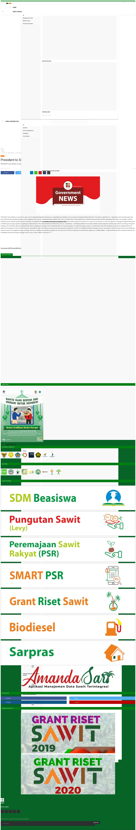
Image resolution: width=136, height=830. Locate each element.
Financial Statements (28, 23)
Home (14, 7)
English (124, 2)
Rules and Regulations (28, 130)
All (23, 15)
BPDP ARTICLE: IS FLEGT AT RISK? (51, 170)
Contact (3, 2)
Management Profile (28, 18)
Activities (25, 127)
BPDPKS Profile (26, 21)
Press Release (26, 136)
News (3, 150)
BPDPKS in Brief (46, 111)
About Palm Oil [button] (10, 444)
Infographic (25, 133)
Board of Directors (46, 61)
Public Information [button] (12, 121)
